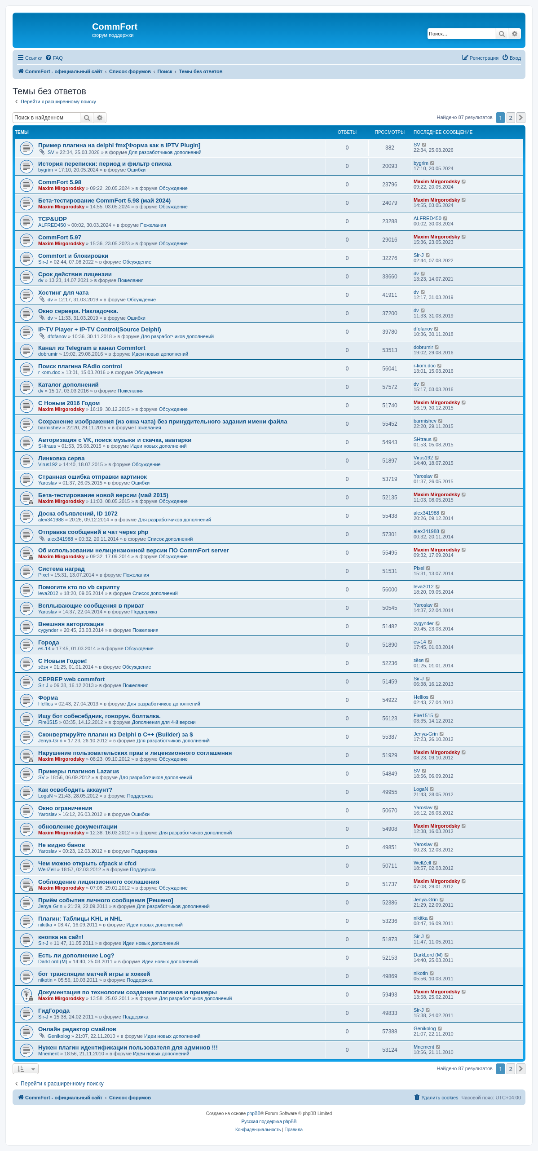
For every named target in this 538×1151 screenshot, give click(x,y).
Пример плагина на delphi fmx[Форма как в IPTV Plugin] (119, 145)
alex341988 (51, 519)
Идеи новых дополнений (160, 354)
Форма (48, 697)
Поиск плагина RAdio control (80, 366)
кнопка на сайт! (61, 937)
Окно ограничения (65, 808)
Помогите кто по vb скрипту (79, 587)
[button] (520, 117)
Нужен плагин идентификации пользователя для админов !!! (128, 1047)
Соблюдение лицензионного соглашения (98, 881)
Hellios (45, 703)
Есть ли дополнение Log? (76, 955)
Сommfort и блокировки (73, 255)
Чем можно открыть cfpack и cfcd (87, 863)
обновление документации (77, 826)
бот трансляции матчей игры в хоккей (94, 973)
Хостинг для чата (63, 292)
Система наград (61, 568)
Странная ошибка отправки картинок (92, 476)
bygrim (45, 169)
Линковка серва (61, 458)
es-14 (44, 648)
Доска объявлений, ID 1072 (78, 513)
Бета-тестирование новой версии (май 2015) (103, 495)
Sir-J (43, 262)
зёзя (43, 667)
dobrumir (47, 354)
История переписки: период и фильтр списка (105, 163)
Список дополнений (170, 539)
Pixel (43, 575)
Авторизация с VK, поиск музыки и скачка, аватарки (114, 440)
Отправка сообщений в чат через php (93, 532)
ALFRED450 (52, 225)
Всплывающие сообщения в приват (91, 605)
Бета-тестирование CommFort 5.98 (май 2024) (104, 200)
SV (51, 152)
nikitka (45, 924)
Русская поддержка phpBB (268, 1121)
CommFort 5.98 (59, 182)
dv (41, 280)
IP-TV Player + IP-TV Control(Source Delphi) (99, 329)
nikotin (45, 980)
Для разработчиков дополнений (165, 152)
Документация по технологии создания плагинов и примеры (127, 992)
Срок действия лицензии (75, 274)
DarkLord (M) (52, 961)
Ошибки (136, 169)
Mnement (48, 1053)
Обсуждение (173, 188)
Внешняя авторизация (71, 624)
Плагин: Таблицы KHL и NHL (80, 918)
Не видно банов (61, 845)
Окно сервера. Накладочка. (78, 311)
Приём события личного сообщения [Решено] (105, 900)
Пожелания (153, 225)
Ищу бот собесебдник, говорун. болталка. (99, 716)
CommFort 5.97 (59, 237)
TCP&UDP (52, 219)
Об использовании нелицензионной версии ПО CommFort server (133, 550)
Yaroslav (47, 482)
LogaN (45, 795)
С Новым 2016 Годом (69, 403)
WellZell (47, 869)
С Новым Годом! (62, 660)
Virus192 (47, 464)
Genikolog (59, 1036)
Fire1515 (47, 722)
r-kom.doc (49, 372)
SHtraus (47, 446)
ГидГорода (54, 1010)
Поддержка (144, 611)
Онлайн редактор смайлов (77, 1029)
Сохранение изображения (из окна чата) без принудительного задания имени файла (162, 421)
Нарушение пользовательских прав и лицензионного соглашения (135, 753)
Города (48, 642)
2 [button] (510, 118)
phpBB (253, 1113)
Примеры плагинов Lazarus (78, 771)
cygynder (48, 630)
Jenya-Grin (50, 740)
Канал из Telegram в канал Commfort (92, 347)
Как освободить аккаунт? (75, 789)
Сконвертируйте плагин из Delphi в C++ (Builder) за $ (115, 734)
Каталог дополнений (68, 384)
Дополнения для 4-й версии (164, 722)
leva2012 (48, 593)
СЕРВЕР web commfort (71, 679)
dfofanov (57, 336)
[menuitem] (54, 58)
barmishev (49, 427)
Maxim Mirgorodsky (61, 188)
